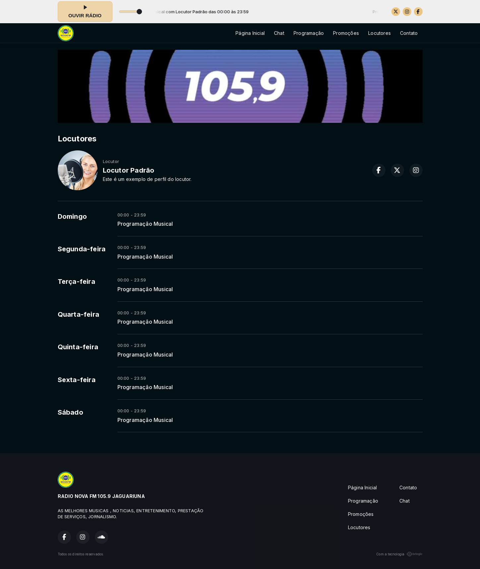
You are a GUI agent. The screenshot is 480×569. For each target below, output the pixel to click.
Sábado (70, 412)
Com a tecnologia (399, 554)
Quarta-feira (79, 314)
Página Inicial (250, 33)
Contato (409, 33)
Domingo (72, 216)
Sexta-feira (77, 380)
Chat (279, 33)
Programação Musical (145, 224)
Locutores (379, 33)
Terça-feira (76, 281)
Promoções (346, 33)
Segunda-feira (82, 249)
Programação (309, 33)
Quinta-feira (78, 347)
